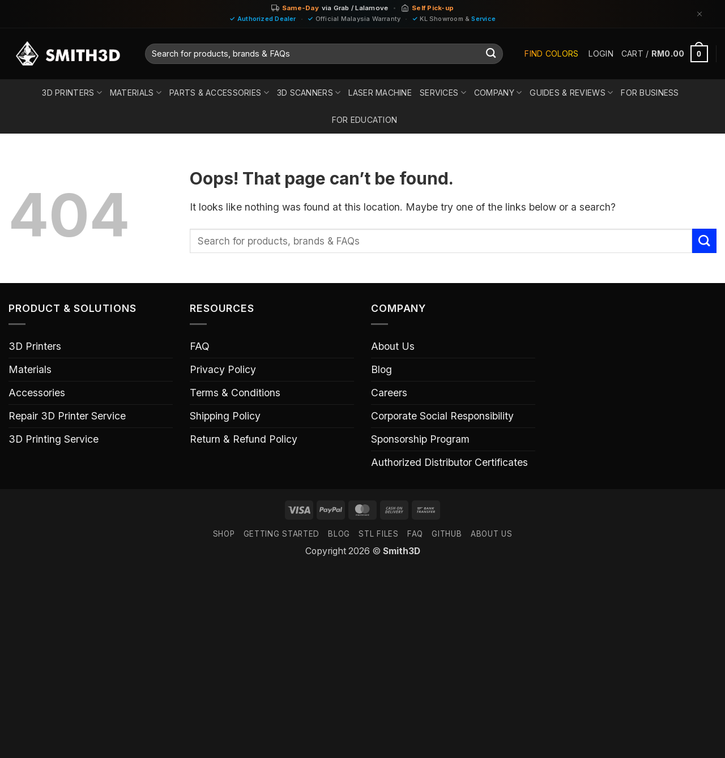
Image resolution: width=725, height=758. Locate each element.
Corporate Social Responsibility (442, 416)
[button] (600, 54)
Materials (135, 92)
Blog (381, 369)
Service (483, 19)
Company (498, 92)
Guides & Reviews (571, 92)
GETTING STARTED (281, 533)
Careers (389, 393)
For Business (650, 92)
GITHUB (447, 533)
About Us (393, 346)
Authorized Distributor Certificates (449, 462)
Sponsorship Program (420, 439)
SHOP (224, 533)
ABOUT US (491, 533)
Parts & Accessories (219, 92)
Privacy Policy (223, 369)
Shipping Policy (225, 416)
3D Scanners (309, 92)
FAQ (200, 346)
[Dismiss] (699, 14)
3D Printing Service (53, 439)
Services (443, 92)
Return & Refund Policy (243, 439)
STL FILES (378, 533)
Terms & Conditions (235, 393)
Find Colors (551, 53)
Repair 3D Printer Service (67, 416)
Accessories (36, 393)
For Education (365, 120)
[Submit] (490, 54)
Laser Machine (380, 92)
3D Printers (72, 92)
